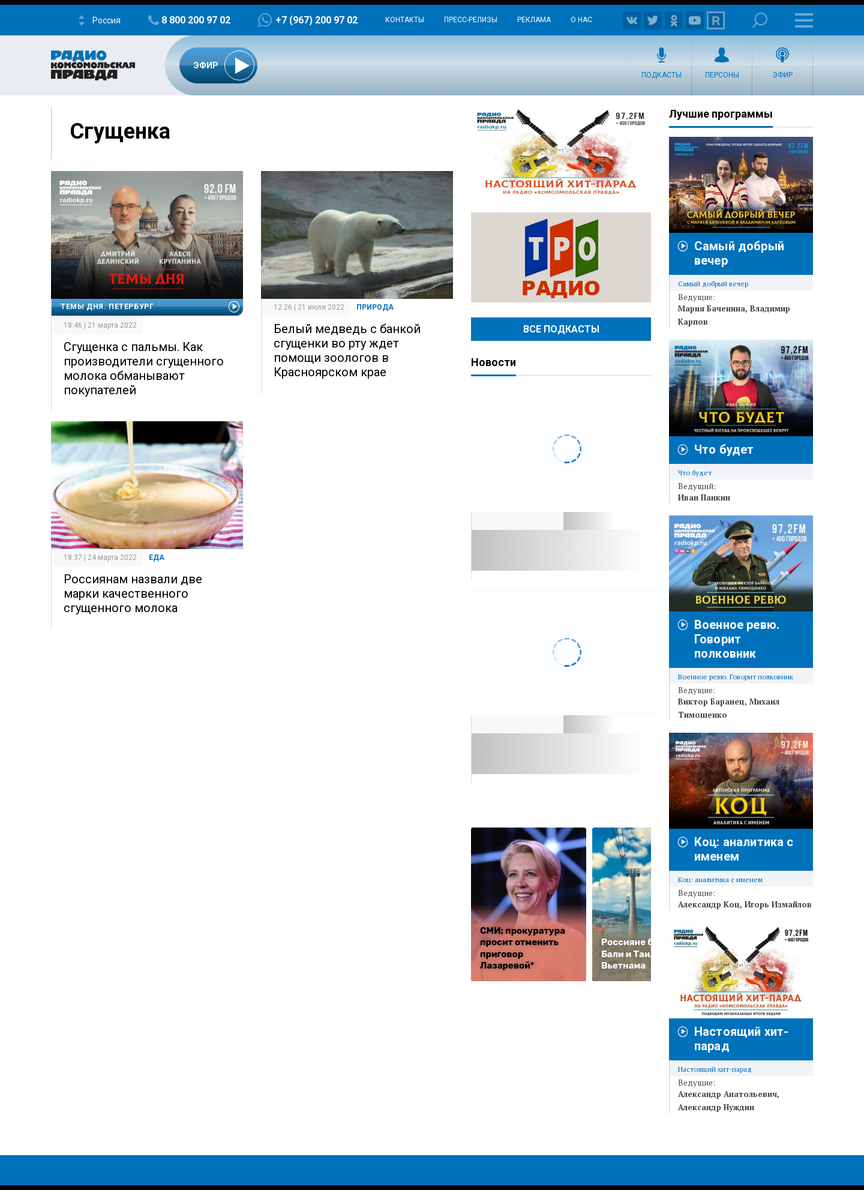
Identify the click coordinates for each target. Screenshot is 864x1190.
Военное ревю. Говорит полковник (736, 639)
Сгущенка (120, 131)
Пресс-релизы (470, 20)
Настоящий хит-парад (561, 152)
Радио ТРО (561, 257)
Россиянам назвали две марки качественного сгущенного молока (133, 593)
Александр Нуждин (716, 1107)
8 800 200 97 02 (195, 20)
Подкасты (661, 75)
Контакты (404, 20)
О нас (581, 20)
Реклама (534, 20)
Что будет (724, 449)
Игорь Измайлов (778, 904)
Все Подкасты (561, 329)
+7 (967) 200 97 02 (316, 20)
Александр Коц (709, 904)
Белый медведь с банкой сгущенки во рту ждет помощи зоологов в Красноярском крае (347, 350)
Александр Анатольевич (727, 1094)
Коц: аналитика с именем (720, 879)
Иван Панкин (704, 497)
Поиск (759, 20)
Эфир (782, 75)
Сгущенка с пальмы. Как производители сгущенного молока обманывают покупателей (144, 368)
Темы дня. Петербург (107, 306)
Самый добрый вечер (713, 283)
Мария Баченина (711, 308)
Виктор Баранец (711, 701)
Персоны (722, 75)
